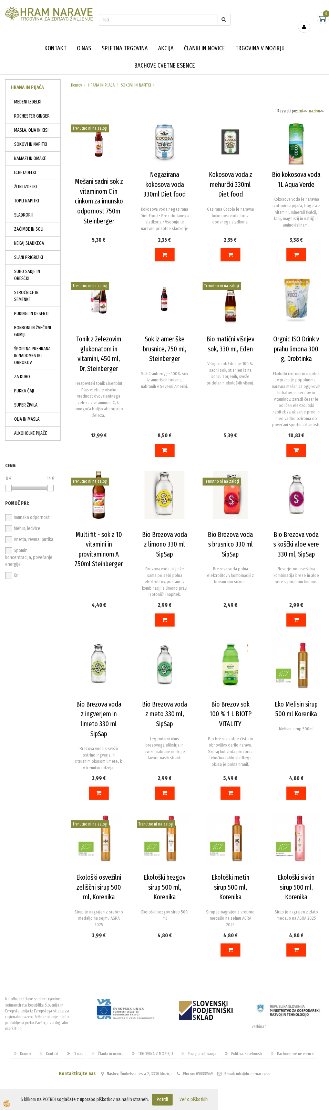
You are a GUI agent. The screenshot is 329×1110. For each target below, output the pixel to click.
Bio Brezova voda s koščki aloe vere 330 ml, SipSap (296, 544)
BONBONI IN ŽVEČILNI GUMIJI (32, 331)
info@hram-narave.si (253, 1073)
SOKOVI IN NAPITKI (30, 144)
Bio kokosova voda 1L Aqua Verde (296, 179)
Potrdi (162, 1099)
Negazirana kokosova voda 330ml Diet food (164, 184)
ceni (302, 111)
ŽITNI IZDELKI (25, 187)
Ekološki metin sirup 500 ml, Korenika (230, 887)
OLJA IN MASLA (27, 419)
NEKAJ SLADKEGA (29, 243)
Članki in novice (204, 48)
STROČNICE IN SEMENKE (26, 296)
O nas (84, 48)
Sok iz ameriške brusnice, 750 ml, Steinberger (164, 349)
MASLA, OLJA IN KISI (31, 130)
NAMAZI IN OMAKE (30, 158)
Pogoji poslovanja (202, 1053)
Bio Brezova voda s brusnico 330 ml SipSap (230, 544)
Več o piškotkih (193, 1099)
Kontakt (55, 48)
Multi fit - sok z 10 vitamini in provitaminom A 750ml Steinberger (98, 549)
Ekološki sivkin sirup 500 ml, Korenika (296, 887)
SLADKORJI (23, 215)
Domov (76, 85)
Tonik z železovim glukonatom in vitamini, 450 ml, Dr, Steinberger (98, 354)
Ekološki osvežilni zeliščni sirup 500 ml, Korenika (98, 887)
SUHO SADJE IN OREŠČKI (27, 275)
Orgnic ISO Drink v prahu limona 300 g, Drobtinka (296, 349)
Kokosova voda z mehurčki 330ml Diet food (230, 184)
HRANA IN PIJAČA (101, 85)
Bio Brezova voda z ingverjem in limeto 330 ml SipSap (98, 719)
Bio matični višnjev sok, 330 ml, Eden (230, 344)
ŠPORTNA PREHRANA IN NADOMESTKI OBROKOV (32, 356)
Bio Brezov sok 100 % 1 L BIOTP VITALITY (230, 714)
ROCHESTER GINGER (32, 116)
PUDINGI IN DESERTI (31, 314)
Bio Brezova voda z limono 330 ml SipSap (164, 544)
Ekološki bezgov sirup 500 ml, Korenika (164, 887)
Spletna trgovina (125, 48)
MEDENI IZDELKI (27, 102)
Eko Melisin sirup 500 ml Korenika (296, 709)
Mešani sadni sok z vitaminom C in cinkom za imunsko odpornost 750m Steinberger (99, 201)
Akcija (166, 48)
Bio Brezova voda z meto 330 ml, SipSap (164, 714)
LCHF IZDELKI (25, 173)
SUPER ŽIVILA (26, 405)
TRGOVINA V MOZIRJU (260, 48)
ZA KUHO (22, 377)
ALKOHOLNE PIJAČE (30, 433)
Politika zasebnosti (246, 1053)
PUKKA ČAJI (24, 391)
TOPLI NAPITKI (26, 201)
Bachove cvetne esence (164, 65)
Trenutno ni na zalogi (90, 128)
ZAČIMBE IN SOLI (28, 229)
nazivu (316, 111)
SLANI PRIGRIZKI (28, 257)
